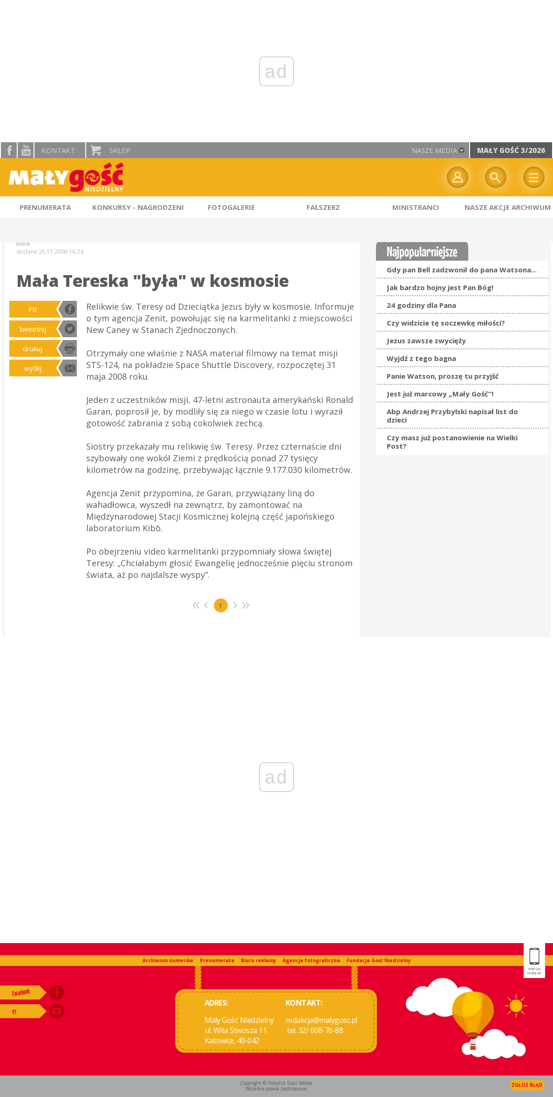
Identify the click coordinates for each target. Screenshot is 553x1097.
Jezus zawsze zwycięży (426, 340)
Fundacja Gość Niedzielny (379, 960)
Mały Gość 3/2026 (511, 150)
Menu (534, 177)
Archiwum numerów (168, 960)
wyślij (32, 368)
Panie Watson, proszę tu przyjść (443, 376)
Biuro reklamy (258, 960)
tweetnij (33, 328)
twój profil (457, 177)
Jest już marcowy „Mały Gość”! (440, 393)
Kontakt (58, 150)
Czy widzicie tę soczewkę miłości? (446, 323)
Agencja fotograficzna (311, 960)
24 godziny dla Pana (421, 305)
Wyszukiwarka (495, 177)
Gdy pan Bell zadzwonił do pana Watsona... (462, 269)
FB (32, 309)
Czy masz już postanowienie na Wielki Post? (452, 441)
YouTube (26, 150)
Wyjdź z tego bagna (421, 358)
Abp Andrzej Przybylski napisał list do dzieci (452, 415)
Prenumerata (217, 960)
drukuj (32, 348)
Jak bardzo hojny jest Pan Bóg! (440, 287)
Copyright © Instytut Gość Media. (277, 1083)
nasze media (434, 150)
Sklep (119, 150)
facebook (9, 150)
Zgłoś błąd (527, 1085)
